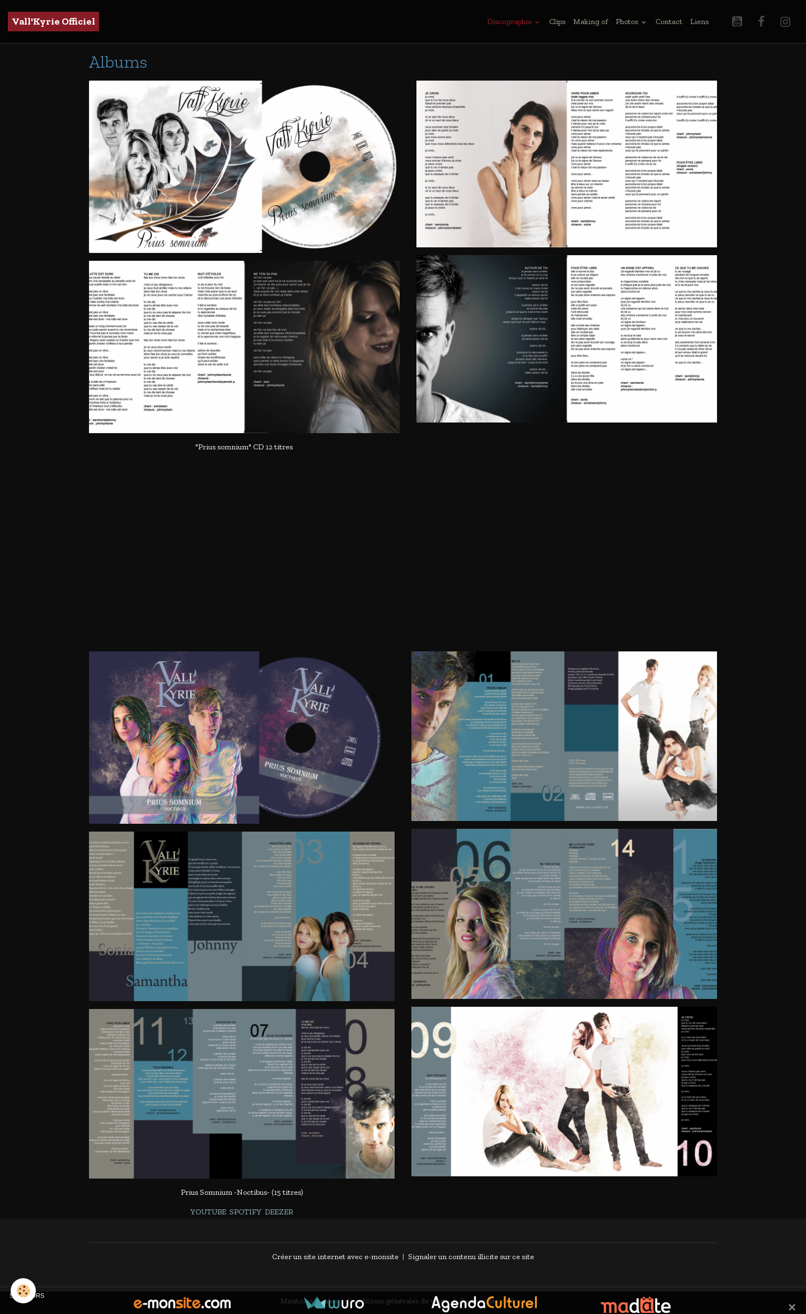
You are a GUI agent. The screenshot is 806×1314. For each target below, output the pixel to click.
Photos (628, 21)
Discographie (510, 21)
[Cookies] (23, 1290)
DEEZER (279, 1212)
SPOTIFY (245, 1212)
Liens (699, 21)
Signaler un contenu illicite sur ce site (471, 1256)
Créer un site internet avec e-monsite (335, 1256)
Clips (557, 21)
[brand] (53, 21)
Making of (590, 21)
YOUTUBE (208, 1212)
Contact (668, 21)
